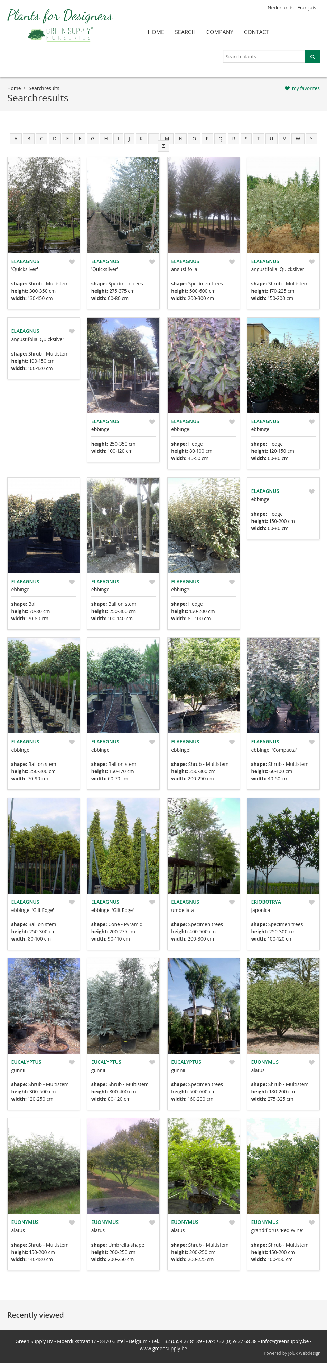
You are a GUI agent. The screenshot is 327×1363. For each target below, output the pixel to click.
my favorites (306, 88)
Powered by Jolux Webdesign (292, 1353)
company (219, 32)
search (185, 32)
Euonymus (264, 1062)
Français (306, 7)
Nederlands (281, 7)
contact (256, 32)
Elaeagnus (25, 261)
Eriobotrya (266, 901)
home (156, 32)
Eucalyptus (26, 1062)
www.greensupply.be (163, 1348)
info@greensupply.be (285, 1341)
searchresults (44, 88)
